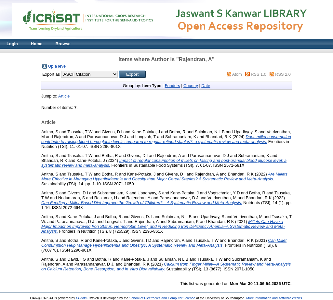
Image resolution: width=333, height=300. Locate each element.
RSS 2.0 (283, 74)
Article (64, 96)
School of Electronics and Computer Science (162, 298)
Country (190, 85)
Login (12, 43)
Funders (172, 85)
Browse (62, 43)
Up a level (57, 66)
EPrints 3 (82, 298)
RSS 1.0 (258, 74)
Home (37, 43)
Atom (237, 74)
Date (205, 85)
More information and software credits (274, 298)
